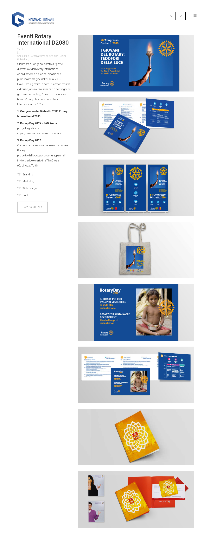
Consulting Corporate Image (32, 55)
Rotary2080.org (32, 206)
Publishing (23, 59)
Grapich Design (58, 55)
